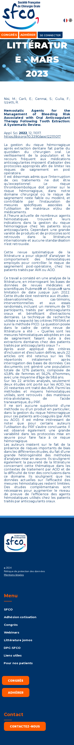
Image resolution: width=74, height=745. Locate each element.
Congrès (11, 625)
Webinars (11, 632)
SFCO (8, 609)
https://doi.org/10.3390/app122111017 (32, 136)
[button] (68, 12)
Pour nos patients (18, 663)
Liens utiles (13, 655)
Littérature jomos (18, 640)
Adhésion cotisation (20, 617)
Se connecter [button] (50, 35)
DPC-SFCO (12, 648)
